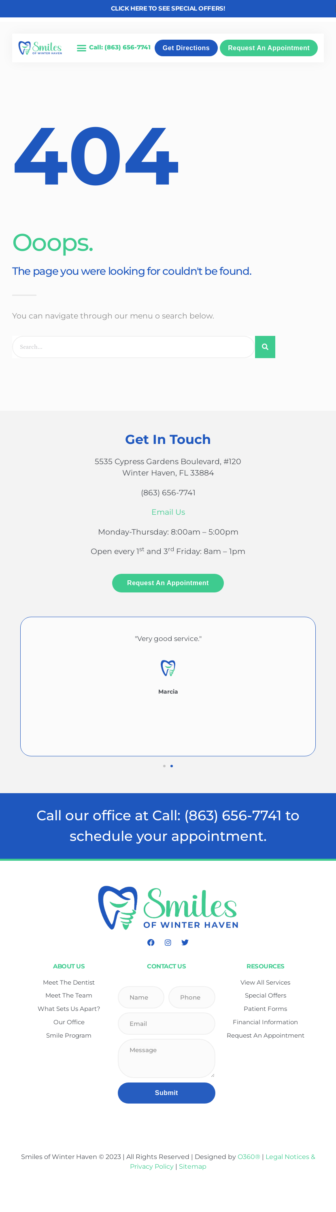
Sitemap (192, 1166)
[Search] (265, 347)
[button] (81, 48)
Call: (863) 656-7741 (120, 47)
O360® (249, 1157)
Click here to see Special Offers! (168, 8)
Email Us (168, 512)
